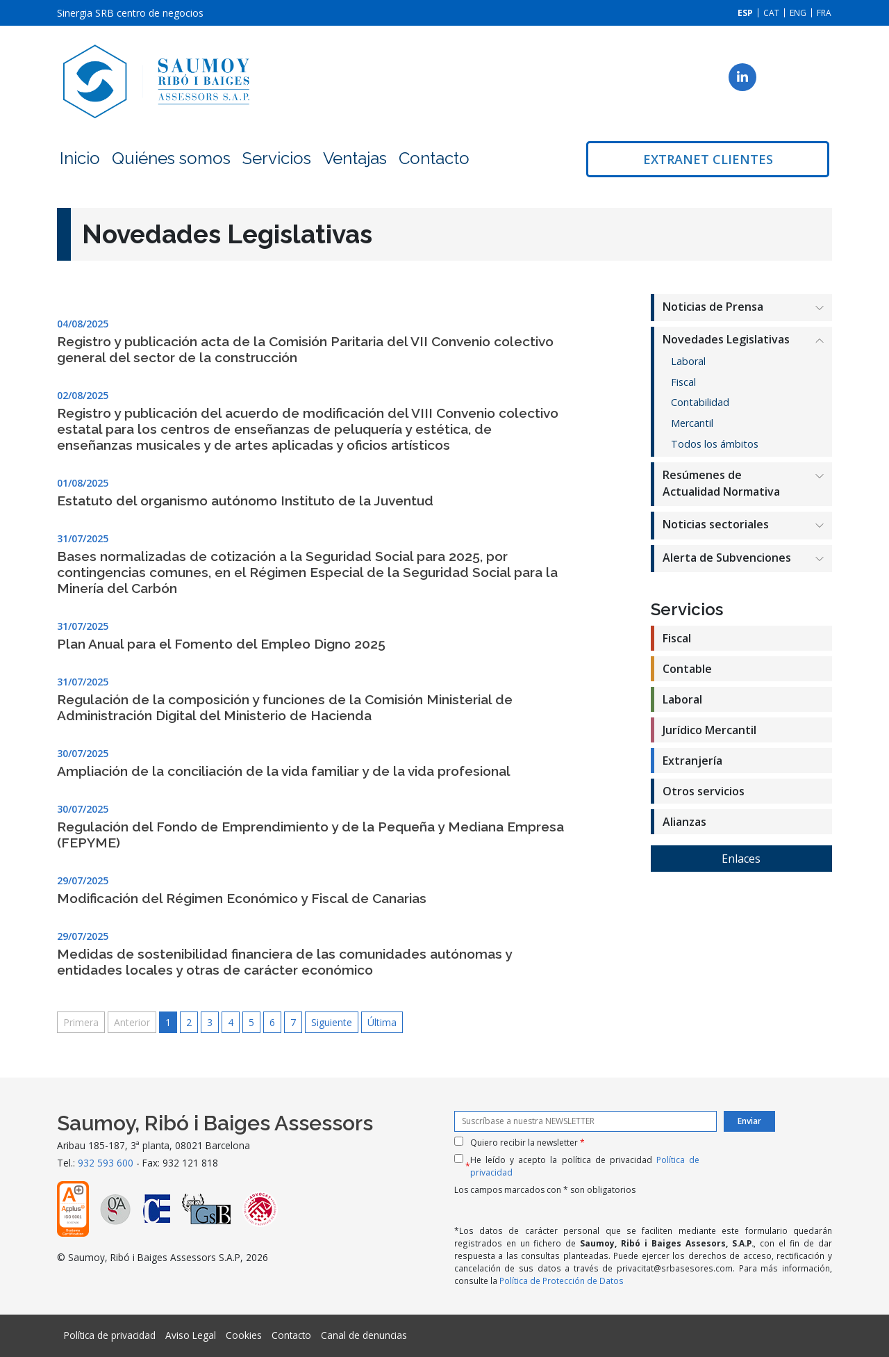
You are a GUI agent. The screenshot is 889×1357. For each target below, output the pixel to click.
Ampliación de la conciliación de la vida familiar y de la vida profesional (283, 771)
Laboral (688, 361)
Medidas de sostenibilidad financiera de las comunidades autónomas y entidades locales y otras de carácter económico (284, 961)
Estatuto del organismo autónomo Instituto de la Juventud (245, 500)
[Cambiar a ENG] (798, 12)
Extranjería (692, 760)
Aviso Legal (190, 1335)
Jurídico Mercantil (709, 730)
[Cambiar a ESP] (745, 12)
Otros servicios (704, 791)
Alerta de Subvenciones (727, 557)
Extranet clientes (708, 159)
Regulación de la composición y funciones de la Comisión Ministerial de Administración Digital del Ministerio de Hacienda (285, 707)
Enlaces (741, 858)
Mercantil (692, 423)
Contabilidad (700, 402)
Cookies (244, 1335)
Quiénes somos (171, 158)
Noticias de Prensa (713, 306)
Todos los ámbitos (714, 443)
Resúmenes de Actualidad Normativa (721, 483)
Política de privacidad (110, 1335)
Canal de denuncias (364, 1335)
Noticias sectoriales (716, 524)
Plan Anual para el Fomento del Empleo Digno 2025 (221, 643)
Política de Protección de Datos (561, 1280)
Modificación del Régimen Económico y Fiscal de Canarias (241, 898)
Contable (687, 668)
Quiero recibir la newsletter (527, 1142)
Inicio (80, 158)
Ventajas (355, 158)
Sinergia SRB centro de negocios (130, 12)
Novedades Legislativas (726, 339)
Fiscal (683, 382)
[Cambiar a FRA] (824, 12)
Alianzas (684, 821)
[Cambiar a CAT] (771, 12)
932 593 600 (105, 1162)
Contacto (434, 158)
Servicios (276, 158)
